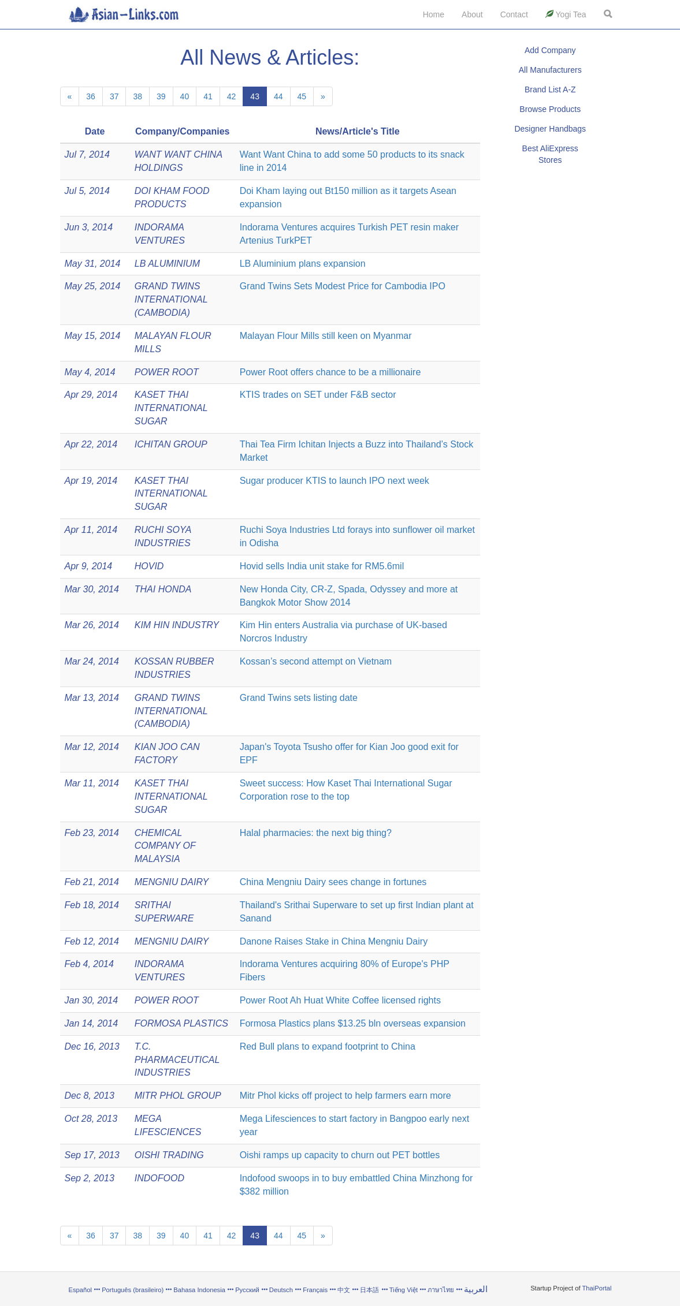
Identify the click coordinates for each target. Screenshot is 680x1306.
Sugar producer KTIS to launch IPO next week (334, 481)
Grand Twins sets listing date (299, 698)
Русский (247, 1289)
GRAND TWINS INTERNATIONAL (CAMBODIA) (171, 299)
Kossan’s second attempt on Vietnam (316, 661)
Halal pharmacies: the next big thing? (316, 833)
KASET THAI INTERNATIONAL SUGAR (171, 408)
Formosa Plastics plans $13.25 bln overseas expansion (353, 1023)
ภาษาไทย (442, 1289)
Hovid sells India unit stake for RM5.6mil (322, 566)
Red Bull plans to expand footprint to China (327, 1046)
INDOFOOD (159, 1178)
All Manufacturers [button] (550, 69)
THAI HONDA (163, 589)
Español (80, 1289)
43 (254, 96)
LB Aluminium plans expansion (303, 263)
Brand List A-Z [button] (550, 89)
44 (278, 96)
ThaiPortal (597, 1288)
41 (208, 96)
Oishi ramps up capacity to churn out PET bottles (340, 1155)
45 (302, 96)
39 (161, 96)
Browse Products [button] (550, 109)
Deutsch (281, 1289)
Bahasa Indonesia (199, 1289)
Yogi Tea (565, 14)
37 (114, 96)
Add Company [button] (550, 50)
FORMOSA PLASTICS (181, 1023)
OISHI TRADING (169, 1155)
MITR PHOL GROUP (178, 1095)
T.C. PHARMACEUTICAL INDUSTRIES (177, 1060)
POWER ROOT (167, 372)
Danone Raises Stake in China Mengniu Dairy (334, 941)
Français (315, 1289)
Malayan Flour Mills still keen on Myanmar (326, 336)
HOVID (149, 566)
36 (90, 96)
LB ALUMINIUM (167, 263)
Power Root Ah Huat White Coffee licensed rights (340, 1000)
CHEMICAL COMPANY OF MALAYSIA (165, 846)
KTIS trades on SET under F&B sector (318, 395)
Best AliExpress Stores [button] (550, 154)
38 (137, 96)
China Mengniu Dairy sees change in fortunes (333, 882)
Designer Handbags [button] (550, 128)
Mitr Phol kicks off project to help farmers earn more (345, 1095)
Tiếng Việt (403, 1289)
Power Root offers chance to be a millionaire (330, 372)
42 (231, 96)
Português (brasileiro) (133, 1289)
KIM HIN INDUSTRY (177, 625)
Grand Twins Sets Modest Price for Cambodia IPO (342, 286)
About (472, 14)
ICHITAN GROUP (171, 444)
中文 (343, 1289)
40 (184, 96)
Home (433, 14)
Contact (514, 14)
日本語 (369, 1289)
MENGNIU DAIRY (172, 882)
